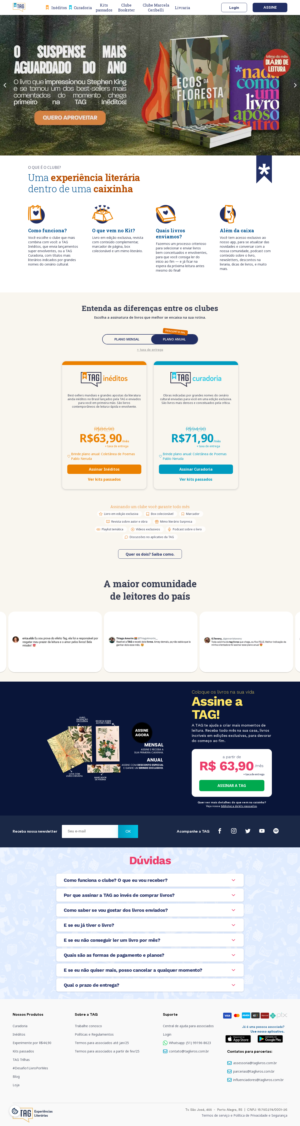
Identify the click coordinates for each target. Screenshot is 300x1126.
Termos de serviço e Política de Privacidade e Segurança (244, 1115)
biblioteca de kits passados (239, 806)
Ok (128, 831)
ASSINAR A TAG (232, 785)
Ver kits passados (104, 479)
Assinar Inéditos (104, 469)
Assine (270, 7)
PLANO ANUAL (174, 339)
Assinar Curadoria (196, 469)
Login (234, 8)
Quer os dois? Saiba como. (150, 554)
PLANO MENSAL (126, 339)
